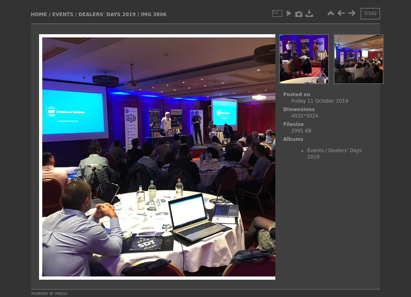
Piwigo (61, 293)
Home (39, 14)
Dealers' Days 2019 (107, 14)
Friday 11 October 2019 (319, 101)
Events (63, 14)
